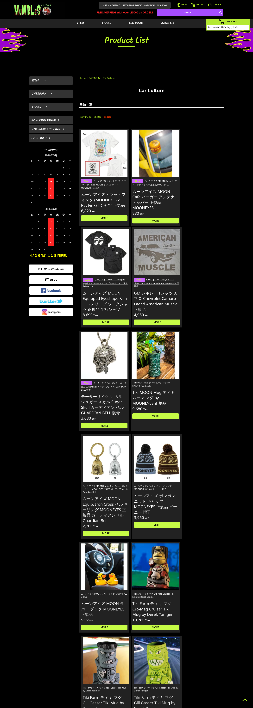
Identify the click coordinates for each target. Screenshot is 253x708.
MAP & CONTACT (111, 5)
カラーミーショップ (101, 705)
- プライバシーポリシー (213, 689)
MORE (96, 217)
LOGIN (182, 4)
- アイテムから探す (160, 670)
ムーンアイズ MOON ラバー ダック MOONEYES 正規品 (95, 386)
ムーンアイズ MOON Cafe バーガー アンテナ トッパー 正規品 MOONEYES (133, 170)
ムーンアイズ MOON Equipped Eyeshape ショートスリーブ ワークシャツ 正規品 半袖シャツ (170, 170)
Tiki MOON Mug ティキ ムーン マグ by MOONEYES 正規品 (132, 275)
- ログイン (179, 675)
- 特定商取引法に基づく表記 (187, 694)
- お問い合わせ (209, 684)
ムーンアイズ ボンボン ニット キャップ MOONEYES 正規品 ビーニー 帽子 (207, 275)
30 (177, 448)
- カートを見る (181, 679)
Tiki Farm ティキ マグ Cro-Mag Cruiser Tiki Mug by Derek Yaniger (131, 388)
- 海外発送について (183, 684)
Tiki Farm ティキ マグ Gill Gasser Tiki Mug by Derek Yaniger (205, 388)
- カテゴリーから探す (161, 679)
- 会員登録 (179, 670)
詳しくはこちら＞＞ (80, 639)
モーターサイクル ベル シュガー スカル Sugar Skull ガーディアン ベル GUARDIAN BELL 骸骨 (96, 277)
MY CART (197, 4)
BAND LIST (168, 22)
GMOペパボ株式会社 (135, 705)
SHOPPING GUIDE (131, 5)
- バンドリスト (158, 684)
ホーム (82, 78)
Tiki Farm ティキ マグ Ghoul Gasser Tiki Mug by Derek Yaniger (169, 388)
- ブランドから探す (160, 675)
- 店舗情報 (207, 679)
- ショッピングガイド (184, 689)
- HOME (206, 670)
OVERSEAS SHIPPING (155, 5)
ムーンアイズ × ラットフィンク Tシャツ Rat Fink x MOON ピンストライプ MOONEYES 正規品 (96, 170)
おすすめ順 (85, 117)
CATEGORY (136, 22)
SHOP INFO (39, 138)
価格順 (97, 117)
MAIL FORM (53, 691)
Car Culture (109, 78)
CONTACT (214, 4)
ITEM (80, 22)
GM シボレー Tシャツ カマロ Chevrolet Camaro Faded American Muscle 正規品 (206, 170)
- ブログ (206, 675)
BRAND (106, 22)
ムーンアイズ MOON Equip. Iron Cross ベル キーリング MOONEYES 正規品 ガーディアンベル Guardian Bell (169, 277)
